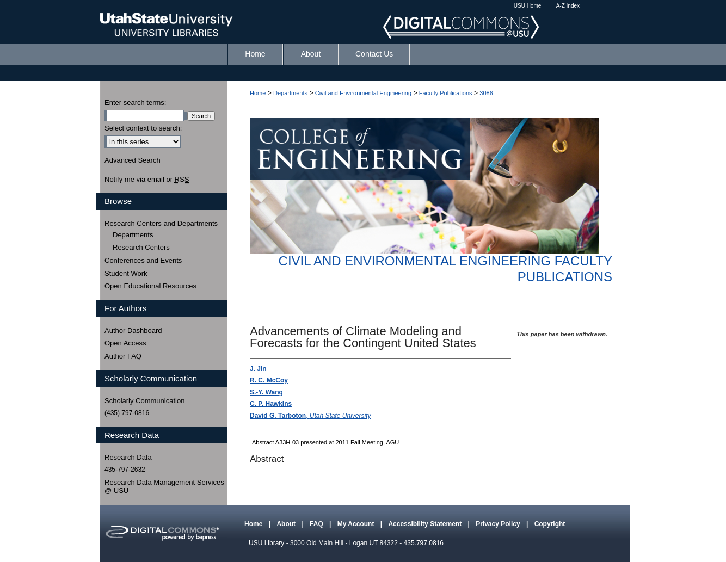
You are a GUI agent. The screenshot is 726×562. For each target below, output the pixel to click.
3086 (486, 93)
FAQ (317, 524)
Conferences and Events (143, 260)
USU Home (528, 6)
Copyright (549, 524)
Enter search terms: (135, 102)
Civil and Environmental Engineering (363, 93)
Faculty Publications (445, 93)
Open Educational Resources (150, 286)
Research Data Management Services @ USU (164, 486)
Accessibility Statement (425, 524)
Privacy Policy (499, 524)
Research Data (128, 457)
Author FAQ (122, 356)
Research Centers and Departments (161, 223)
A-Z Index (568, 6)
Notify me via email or (146, 179)
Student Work (125, 273)
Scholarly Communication (144, 401)
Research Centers (141, 247)
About (286, 524)
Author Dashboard (133, 330)
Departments (290, 93)
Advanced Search (132, 160)
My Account (356, 524)
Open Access (125, 343)
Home (258, 93)
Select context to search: (143, 128)
